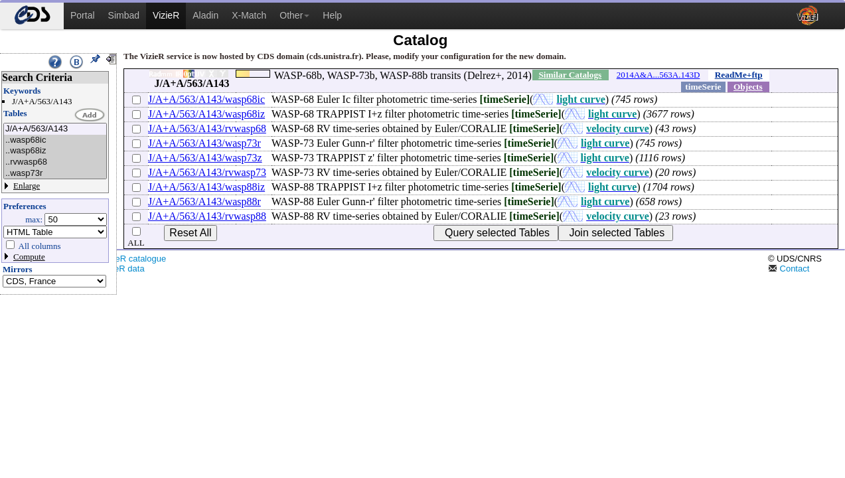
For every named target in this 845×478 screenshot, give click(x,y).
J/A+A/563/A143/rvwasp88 (207, 216)
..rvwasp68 (55, 162)
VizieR (166, 15)
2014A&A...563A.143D (658, 75)
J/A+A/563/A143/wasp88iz (206, 187)
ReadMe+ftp (739, 75)
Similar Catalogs (569, 75)
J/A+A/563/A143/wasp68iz (206, 114)
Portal (82, 15)
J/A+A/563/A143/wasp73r (204, 143)
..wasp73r (55, 173)
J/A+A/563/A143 (55, 129)
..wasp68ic (55, 140)
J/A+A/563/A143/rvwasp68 (207, 128)
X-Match (249, 15)
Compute (29, 257)
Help (332, 15)
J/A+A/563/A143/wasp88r (204, 201)
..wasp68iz (55, 151)
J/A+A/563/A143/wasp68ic (206, 99)
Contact (788, 269)
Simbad (123, 15)
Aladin (205, 15)
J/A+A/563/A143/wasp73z (205, 157)
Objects (748, 87)
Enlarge (26, 186)
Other (294, 15)
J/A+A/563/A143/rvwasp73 (207, 172)
